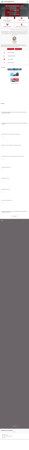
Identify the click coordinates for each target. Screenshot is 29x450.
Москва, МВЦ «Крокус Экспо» (13, 12)
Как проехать (4, 437)
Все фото (14, 426)
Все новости (14, 216)
